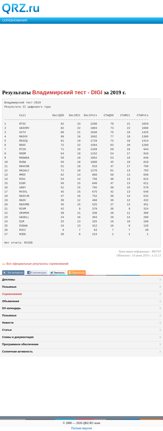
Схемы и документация (18, 337)
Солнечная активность (17, 351)
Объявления (10, 301)
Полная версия (81, 428)
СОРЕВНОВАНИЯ (14, 20)
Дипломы (8, 279)
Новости (8, 322)
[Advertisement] (81, 55)
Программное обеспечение (20, 344)
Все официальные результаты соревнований (37, 263)
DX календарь (11, 308)
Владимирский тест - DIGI (67, 92)
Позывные (9, 286)
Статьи (7, 329)
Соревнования (12, 294)
